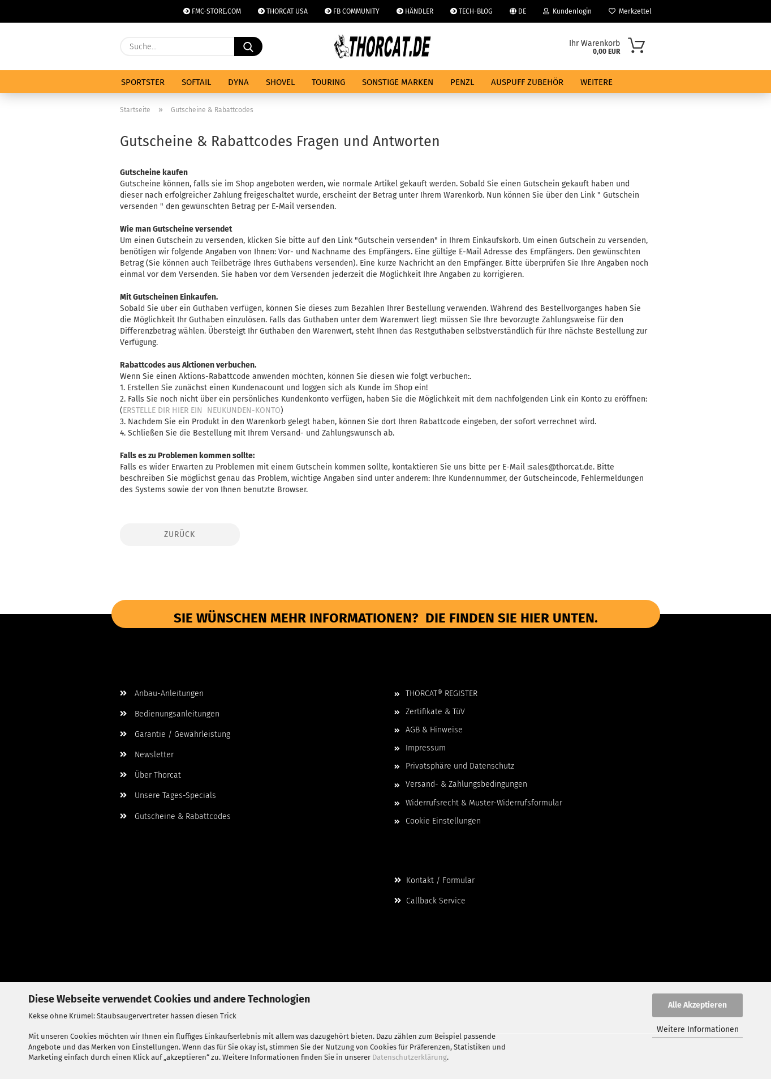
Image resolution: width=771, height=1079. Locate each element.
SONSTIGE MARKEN (397, 82)
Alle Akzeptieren (697, 1005)
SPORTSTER (143, 82)
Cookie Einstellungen (443, 821)
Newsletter (147, 755)
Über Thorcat (150, 775)
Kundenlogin (567, 11)
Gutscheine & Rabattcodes (175, 816)
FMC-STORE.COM (212, 11)
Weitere (596, 82)
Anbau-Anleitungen (162, 693)
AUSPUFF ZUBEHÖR (527, 82)
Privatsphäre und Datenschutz (460, 766)
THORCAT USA (283, 11)
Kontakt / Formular (434, 880)
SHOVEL (280, 82)
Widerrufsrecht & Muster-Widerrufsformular (484, 803)
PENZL (462, 82)
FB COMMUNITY (352, 11)
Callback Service (430, 901)
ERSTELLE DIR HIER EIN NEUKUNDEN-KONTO (202, 410)
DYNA (238, 82)
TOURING (328, 82)
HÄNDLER (415, 11)
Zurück (179, 534)
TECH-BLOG (471, 11)
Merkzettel (630, 11)
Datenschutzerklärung (409, 1057)
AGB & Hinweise (434, 730)
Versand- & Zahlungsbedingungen (466, 784)
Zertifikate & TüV (435, 712)
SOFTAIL (196, 82)
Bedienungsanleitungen (169, 714)
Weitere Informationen (698, 1029)
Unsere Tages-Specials (168, 795)
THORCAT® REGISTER (441, 693)
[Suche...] (248, 46)
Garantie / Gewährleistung (175, 734)
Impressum (426, 748)
